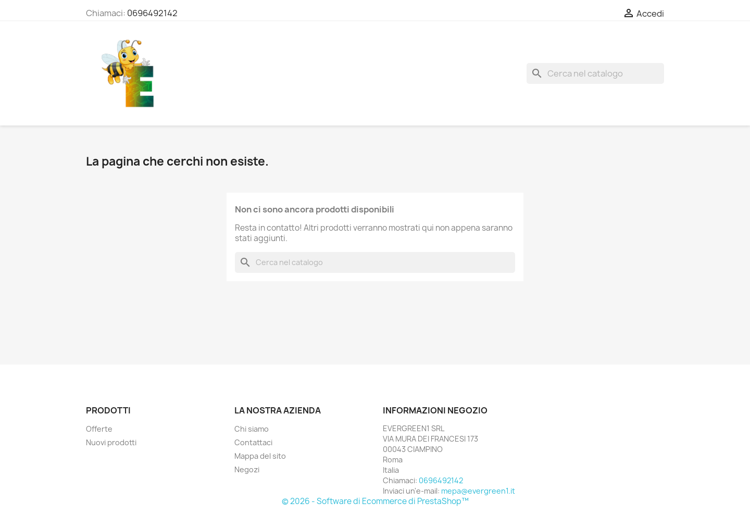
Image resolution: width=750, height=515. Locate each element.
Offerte (99, 429)
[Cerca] (595, 73)
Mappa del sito (260, 456)
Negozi (246, 469)
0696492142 (152, 13)
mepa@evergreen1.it (478, 491)
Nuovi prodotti (111, 442)
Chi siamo (251, 429)
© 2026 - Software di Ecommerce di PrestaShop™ (375, 501)
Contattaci (253, 442)
